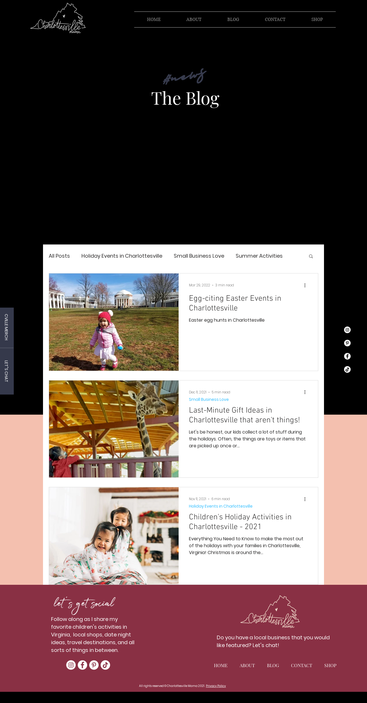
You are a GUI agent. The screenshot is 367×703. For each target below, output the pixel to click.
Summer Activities (259, 255)
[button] (311, 257)
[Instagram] (347, 330)
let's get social (84, 605)
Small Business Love (199, 255)
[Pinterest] (347, 343)
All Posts (59, 255)
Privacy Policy (216, 686)
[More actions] (306, 285)
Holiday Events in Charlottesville (121, 255)
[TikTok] (347, 369)
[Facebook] (347, 356)
